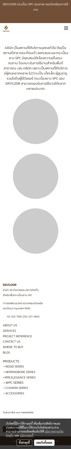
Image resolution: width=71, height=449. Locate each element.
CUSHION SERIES (16, 387)
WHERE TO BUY (13, 347)
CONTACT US (11, 341)
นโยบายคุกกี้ (26, 435)
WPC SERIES (14, 382)
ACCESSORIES (14, 393)
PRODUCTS (11, 361)
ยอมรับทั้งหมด (44, 442)
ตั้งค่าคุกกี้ (24, 442)
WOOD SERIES (14, 366)
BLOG (6, 352)
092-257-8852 (31, 317)
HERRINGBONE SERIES (21, 372)
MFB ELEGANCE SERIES (20, 377)
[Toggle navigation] (66, 28)
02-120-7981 (14, 317)
